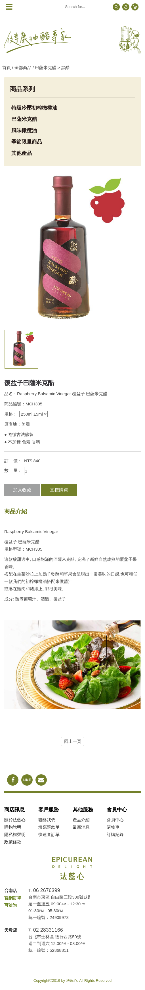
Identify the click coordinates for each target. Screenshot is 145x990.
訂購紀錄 (115, 834)
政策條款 (12, 841)
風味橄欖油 (24, 130)
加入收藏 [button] (22, 489)
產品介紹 (81, 819)
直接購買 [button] (59, 489)
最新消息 (81, 827)
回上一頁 (72, 741)
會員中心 (115, 819)
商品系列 (22, 89)
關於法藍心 (15, 819)
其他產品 (21, 153)
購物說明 (12, 827)
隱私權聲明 (15, 834)
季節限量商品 (26, 142)
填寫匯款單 (49, 827)
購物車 (113, 827)
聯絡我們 (46, 819)
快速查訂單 (49, 834)
